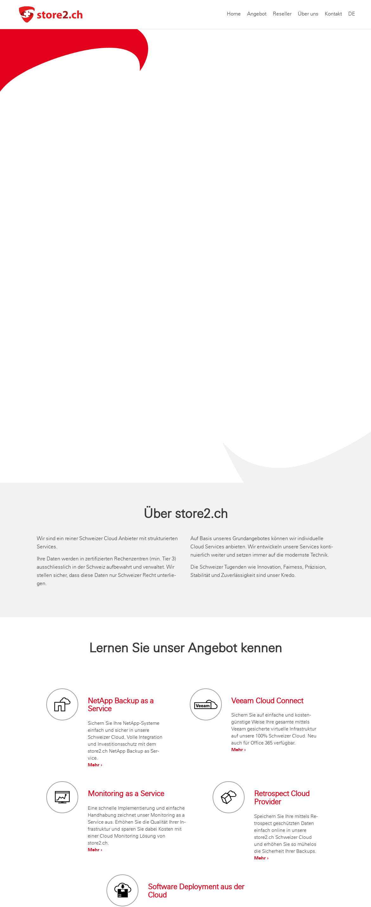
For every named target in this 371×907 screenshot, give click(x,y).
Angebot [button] (256, 14)
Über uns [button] (308, 14)
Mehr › (95, 765)
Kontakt (333, 14)
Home (234, 14)
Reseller (282, 14)
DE (351, 14)
